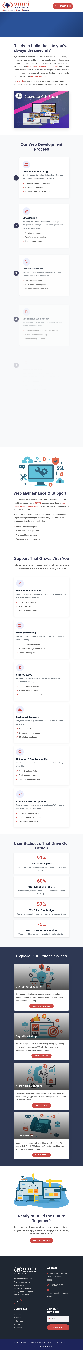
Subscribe (58, 1327)
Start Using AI (41, 1105)
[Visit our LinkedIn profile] (18, 1301)
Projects (18, 1324)
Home (17, 1314)
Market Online (41, 1056)
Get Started (41, 1240)
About (17, 1318)
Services (18, 1321)
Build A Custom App (41, 1006)
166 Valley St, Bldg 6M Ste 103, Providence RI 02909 (57, 1277)
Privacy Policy (62, 1343)
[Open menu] (78, 6)
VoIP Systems (41, 1155)
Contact (18, 1328)
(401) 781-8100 (63, 6)
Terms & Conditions (42, 1346)
